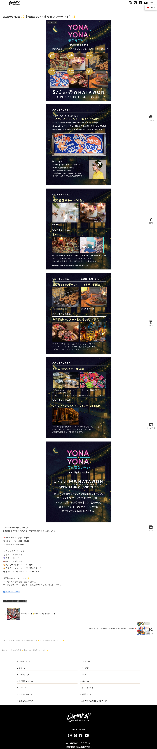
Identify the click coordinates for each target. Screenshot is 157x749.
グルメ (83, 675)
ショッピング (24, 675)
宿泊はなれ (85, 681)
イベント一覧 (8, 601)
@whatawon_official (11, 592)
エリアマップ (86, 662)
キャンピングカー (88, 688)
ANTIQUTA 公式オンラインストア (94, 701)
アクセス (22, 668)
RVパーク (22, 688)
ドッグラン (85, 668)
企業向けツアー (87, 694)
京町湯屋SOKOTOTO (27, 681)
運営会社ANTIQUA (26, 701)
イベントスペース (25, 694)
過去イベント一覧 (21, 601)
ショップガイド (25, 662)
